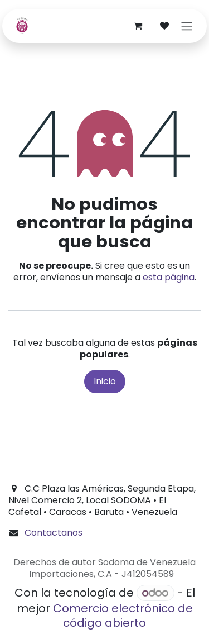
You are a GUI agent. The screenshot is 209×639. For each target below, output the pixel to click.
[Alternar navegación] (187, 26)
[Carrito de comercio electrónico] (138, 26)
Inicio (105, 381)
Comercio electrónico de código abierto (123, 615)
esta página (169, 277)
